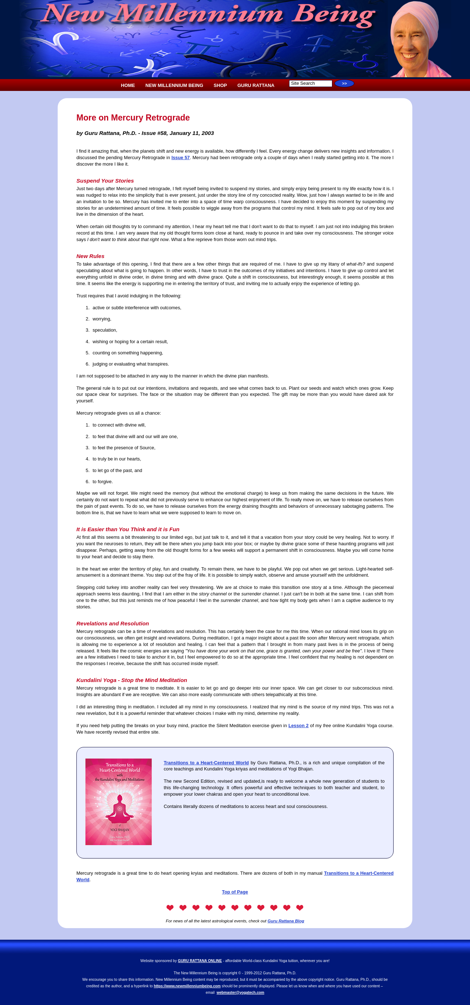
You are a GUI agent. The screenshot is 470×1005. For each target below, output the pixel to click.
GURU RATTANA (256, 85)
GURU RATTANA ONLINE (200, 961)
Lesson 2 (298, 725)
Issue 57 (181, 157)
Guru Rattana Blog (285, 921)
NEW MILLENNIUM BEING (174, 85)
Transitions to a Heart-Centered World (206, 762)
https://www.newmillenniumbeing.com (187, 986)
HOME (128, 85)
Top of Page (235, 892)
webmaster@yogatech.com (240, 993)
